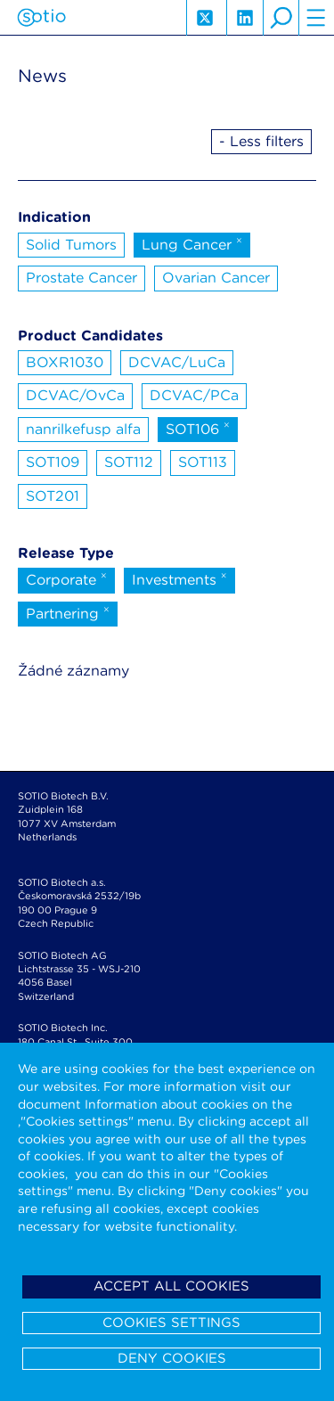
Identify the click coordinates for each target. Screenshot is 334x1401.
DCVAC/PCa (194, 395)
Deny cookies (172, 1358)
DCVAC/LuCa (176, 362)
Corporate (66, 578)
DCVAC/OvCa (75, 395)
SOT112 (128, 462)
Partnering (68, 612)
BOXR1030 (64, 362)
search (280, 18)
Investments (179, 578)
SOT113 (202, 462)
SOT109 (52, 462)
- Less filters (261, 141)
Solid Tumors (71, 244)
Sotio (41, 18)
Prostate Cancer (81, 277)
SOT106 (198, 428)
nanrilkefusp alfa (83, 429)
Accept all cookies (171, 1286)
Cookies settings (171, 1323)
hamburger (316, 18)
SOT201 (52, 495)
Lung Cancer (192, 243)
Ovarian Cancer (216, 277)
